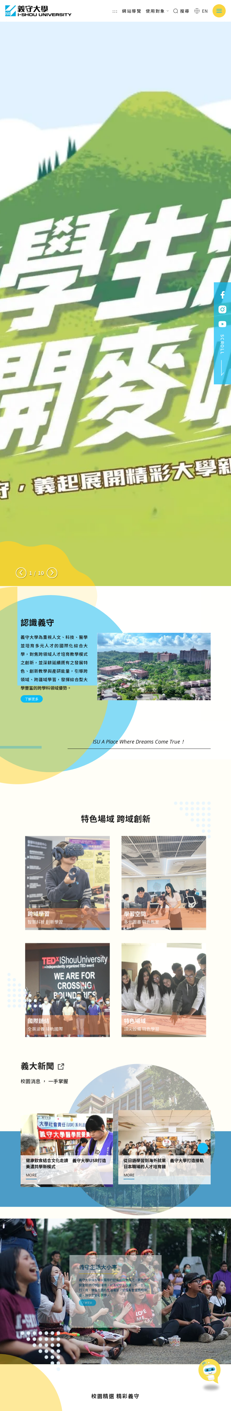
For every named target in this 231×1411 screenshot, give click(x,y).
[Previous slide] (21, 573)
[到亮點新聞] (60, 1090)
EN (201, 11)
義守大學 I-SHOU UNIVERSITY (38, 10)
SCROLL (222, 355)
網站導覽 (132, 11)
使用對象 (157, 11)
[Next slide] (52, 573)
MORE (31, 1199)
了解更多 (32, 699)
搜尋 (181, 11)
